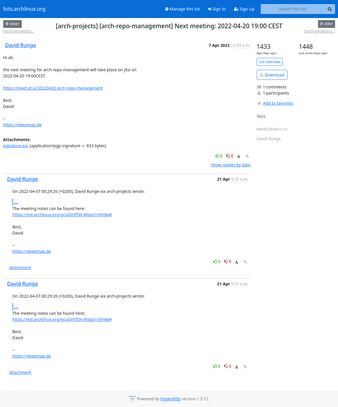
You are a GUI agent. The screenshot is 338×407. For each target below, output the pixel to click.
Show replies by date (231, 165)
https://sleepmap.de (22, 124)
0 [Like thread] (219, 156)
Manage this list (182, 9)
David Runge (20, 45)
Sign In (217, 9)
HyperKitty (170, 398)
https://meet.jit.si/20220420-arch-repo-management (53, 88)
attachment (20, 267)
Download (272, 75)
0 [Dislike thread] (229, 156)
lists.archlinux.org (24, 9)
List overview (269, 61)
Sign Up (244, 9)
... (16, 202)
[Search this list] (293, 9)
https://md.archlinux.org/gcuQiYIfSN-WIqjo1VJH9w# (62, 214)
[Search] (330, 9)
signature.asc (16, 145)
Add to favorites (275, 103)
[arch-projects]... (18, 31)
